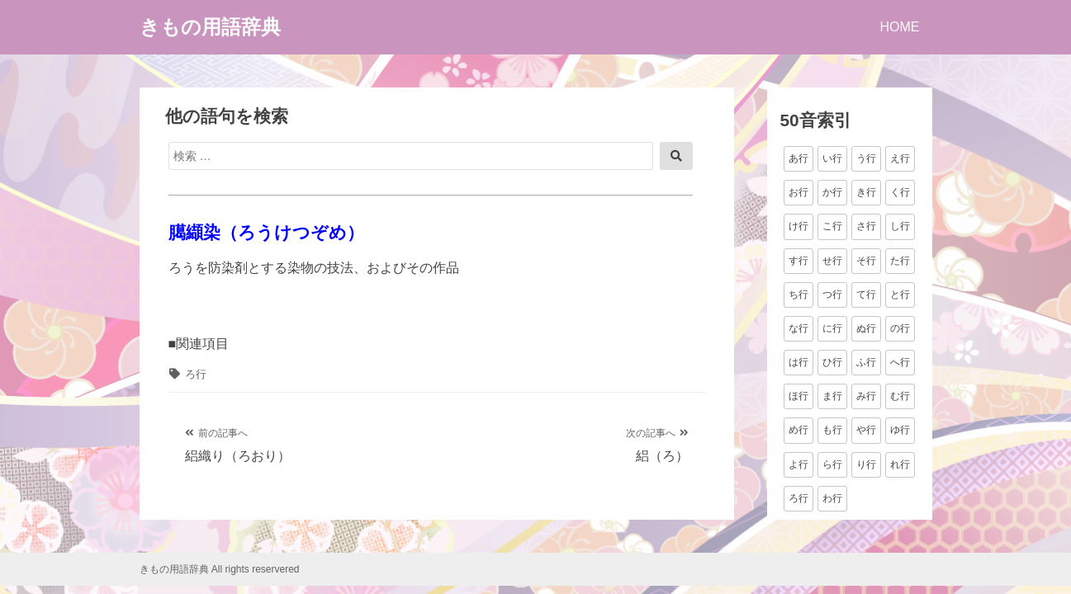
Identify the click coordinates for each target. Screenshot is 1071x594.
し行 (900, 226)
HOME (900, 27)
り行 (866, 464)
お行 (798, 192)
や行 (866, 430)
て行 (866, 294)
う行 (866, 158)
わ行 (832, 498)
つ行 (832, 294)
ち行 (798, 294)
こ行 (832, 226)
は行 (798, 362)
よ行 (798, 464)
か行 (832, 192)
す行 (798, 260)
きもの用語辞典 (210, 27)
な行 (798, 328)
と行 (900, 294)
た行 (900, 260)
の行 (900, 328)
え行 (900, 158)
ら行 (832, 464)
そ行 (866, 260)
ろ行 (195, 374)
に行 (832, 328)
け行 (798, 226)
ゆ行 (900, 430)
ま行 (832, 396)
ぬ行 (866, 328)
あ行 (798, 158)
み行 (866, 396)
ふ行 (866, 362)
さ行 (866, 226)
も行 (832, 430)
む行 (900, 396)
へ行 (900, 362)
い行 (832, 158)
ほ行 (798, 396)
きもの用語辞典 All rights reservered (220, 569)
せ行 (832, 260)
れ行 (900, 464)
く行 (900, 192)
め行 (798, 430)
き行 (866, 192)
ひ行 (832, 362)
